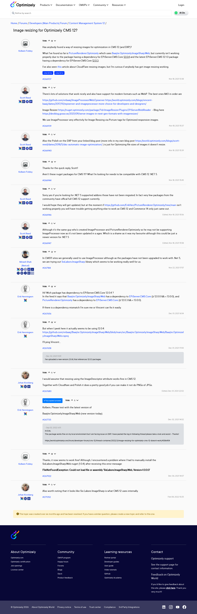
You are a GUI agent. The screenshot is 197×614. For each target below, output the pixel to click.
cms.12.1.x (59, 73)
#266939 (46, 125)
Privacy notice (64, 607)
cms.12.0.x (48, 73)
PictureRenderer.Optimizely (84, 53)
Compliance (110, 607)
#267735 (46, 419)
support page (167, 564)
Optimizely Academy (113, 577)
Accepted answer (52, 400)
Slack (60, 573)
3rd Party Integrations (129, 607)
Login (181, 5)
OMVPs (84, 5)
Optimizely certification (20, 561)
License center (17, 569)
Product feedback (65, 577)
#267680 (46, 391)
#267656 (46, 313)
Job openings (16, 565)
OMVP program (64, 557)
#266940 (47, 150)
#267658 (46, 348)
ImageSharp (78, 261)
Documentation (65, 5)
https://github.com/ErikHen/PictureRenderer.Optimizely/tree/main (140, 205)
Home (14, 23)
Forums (23, 23)
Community (100, 5)
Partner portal (110, 557)
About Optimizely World (43, 607)
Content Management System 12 (87, 23)
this (60, 66)
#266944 (46, 180)
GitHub (107, 573)
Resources (119, 5)
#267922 (46, 476)
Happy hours (63, 561)
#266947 (46, 243)
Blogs (60, 569)
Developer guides (111, 561)
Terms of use (80, 607)
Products (46, 5)
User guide (108, 565)
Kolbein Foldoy (25, 50)
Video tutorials (110, 569)
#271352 (46, 496)
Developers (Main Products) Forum (48, 23)
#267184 (46, 267)
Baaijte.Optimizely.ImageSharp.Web (131, 53)
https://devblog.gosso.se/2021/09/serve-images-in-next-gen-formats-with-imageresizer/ (90, 113)
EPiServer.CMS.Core (140, 296)
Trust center (95, 607)
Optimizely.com (17, 557)
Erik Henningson (25, 296)
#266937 (46, 79)
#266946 (46, 214)
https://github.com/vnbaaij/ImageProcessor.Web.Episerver (73, 100)
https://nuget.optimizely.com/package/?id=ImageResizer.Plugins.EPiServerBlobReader (104, 110)
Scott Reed (25, 97)
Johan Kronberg (25, 382)
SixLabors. (67, 261)
